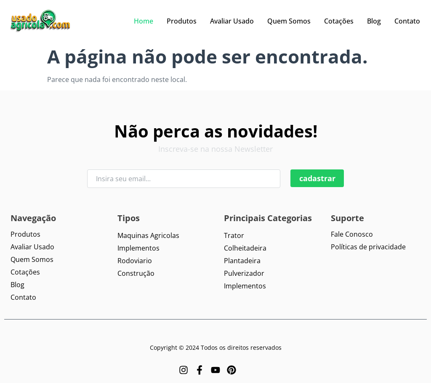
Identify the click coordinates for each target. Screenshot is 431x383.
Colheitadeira (245, 248)
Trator (234, 235)
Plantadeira (242, 260)
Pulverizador (244, 273)
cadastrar (317, 178)
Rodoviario (134, 260)
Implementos (138, 248)
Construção (135, 273)
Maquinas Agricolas (148, 235)
